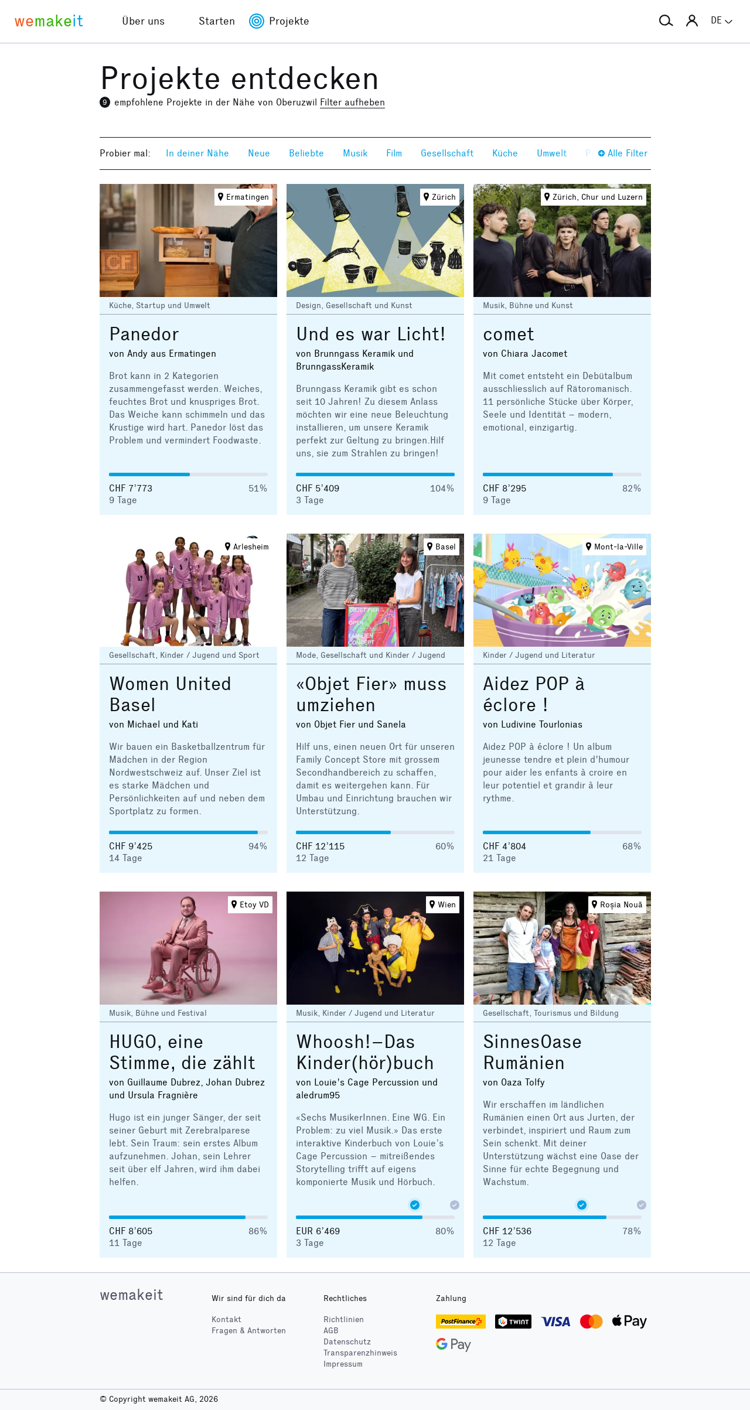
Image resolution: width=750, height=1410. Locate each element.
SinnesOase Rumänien (532, 1052)
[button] (666, 21)
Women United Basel (170, 694)
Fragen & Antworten (249, 1331)
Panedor (144, 334)
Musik (355, 153)
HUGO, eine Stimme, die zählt (182, 1052)
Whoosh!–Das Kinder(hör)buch (365, 1052)
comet (508, 334)
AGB (331, 1331)
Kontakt (226, 1319)
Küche (505, 153)
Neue (259, 153)
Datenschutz (347, 1342)
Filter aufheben (352, 102)
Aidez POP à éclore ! (534, 694)
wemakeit (131, 1294)
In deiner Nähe (197, 153)
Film (394, 153)
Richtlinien (343, 1319)
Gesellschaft (447, 153)
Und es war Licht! (371, 334)
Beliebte (306, 153)
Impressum (343, 1364)
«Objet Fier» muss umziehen (371, 694)
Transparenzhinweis (360, 1353)
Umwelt (552, 153)
